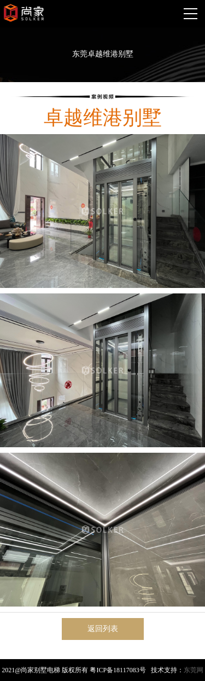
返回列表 (102, 629)
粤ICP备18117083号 (117, 670)
